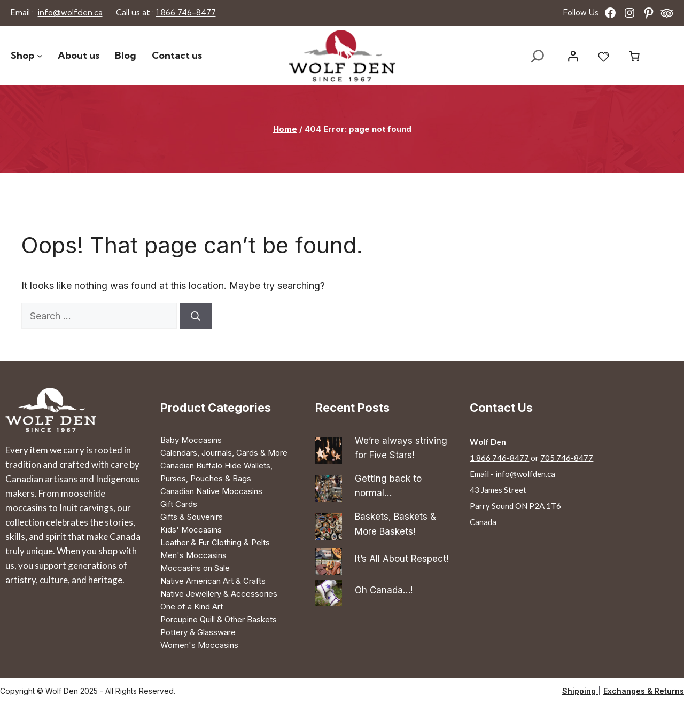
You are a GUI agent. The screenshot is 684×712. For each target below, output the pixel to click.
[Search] (196, 316)
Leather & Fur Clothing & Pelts (215, 542)
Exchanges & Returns (643, 690)
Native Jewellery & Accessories (218, 594)
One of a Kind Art (191, 606)
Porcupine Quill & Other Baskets (218, 619)
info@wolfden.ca (70, 12)
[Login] (572, 56)
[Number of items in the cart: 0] (634, 56)
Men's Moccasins (193, 555)
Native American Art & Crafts (213, 581)
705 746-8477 (566, 458)
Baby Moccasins (191, 440)
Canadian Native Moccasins (211, 491)
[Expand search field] (537, 56)
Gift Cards (178, 504)
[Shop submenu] (40, 56)
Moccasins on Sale (195, 568)
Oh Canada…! (384, 590)
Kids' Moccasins (191, 530)
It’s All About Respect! (401, 558)
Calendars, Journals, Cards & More (223, 453)
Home (285, 129)
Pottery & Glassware (198, 632)
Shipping (580, 690)
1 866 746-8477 (186, 12)
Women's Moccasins (199, 645)
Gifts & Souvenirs (191, 517)
